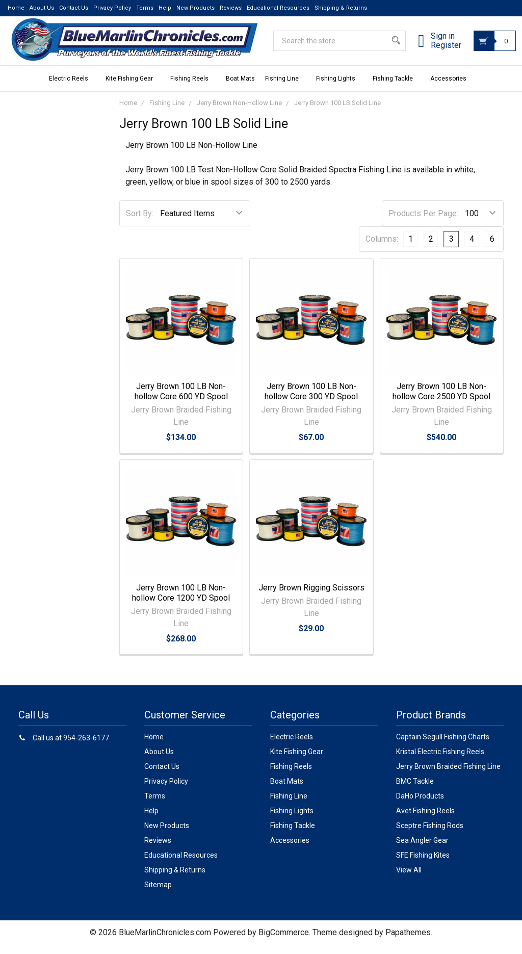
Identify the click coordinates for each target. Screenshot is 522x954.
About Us (42, 8)
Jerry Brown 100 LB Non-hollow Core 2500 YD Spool (441, 400)
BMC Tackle (415, 790)
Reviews (231, 8)
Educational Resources (278, 8)
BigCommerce (283, 941)
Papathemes (408, 941)
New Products (195, 8)
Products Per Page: (423, 222)
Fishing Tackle (396, 87)
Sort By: (139, 222)
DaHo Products (420, 805)
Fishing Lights (339, 87)
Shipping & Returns (341, 8)
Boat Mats (240, 87)
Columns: (382, 248)
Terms (144, 8)
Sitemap (158, 893)
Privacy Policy (112, 8)
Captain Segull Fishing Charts (442, 746)
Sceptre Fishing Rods (429, 834)
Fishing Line (285, 87)
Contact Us (73, 8)
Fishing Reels (193, 87)
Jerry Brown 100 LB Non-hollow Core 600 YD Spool (181, 400)
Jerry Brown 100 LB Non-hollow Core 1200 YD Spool (181, 602)
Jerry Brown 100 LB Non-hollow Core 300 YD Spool (311, 400)
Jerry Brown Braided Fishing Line (448, 775)
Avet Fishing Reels (425, 819)
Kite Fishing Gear (133, 87)
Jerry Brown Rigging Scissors (311, 597)
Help (165, 8)
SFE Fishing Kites (423, 864)
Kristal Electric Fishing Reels (440, 760)
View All (409, 879)
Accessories (452, 87)
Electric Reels (72, 87)
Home (16, 8)
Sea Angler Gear (422, 849)
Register (434, 51)
